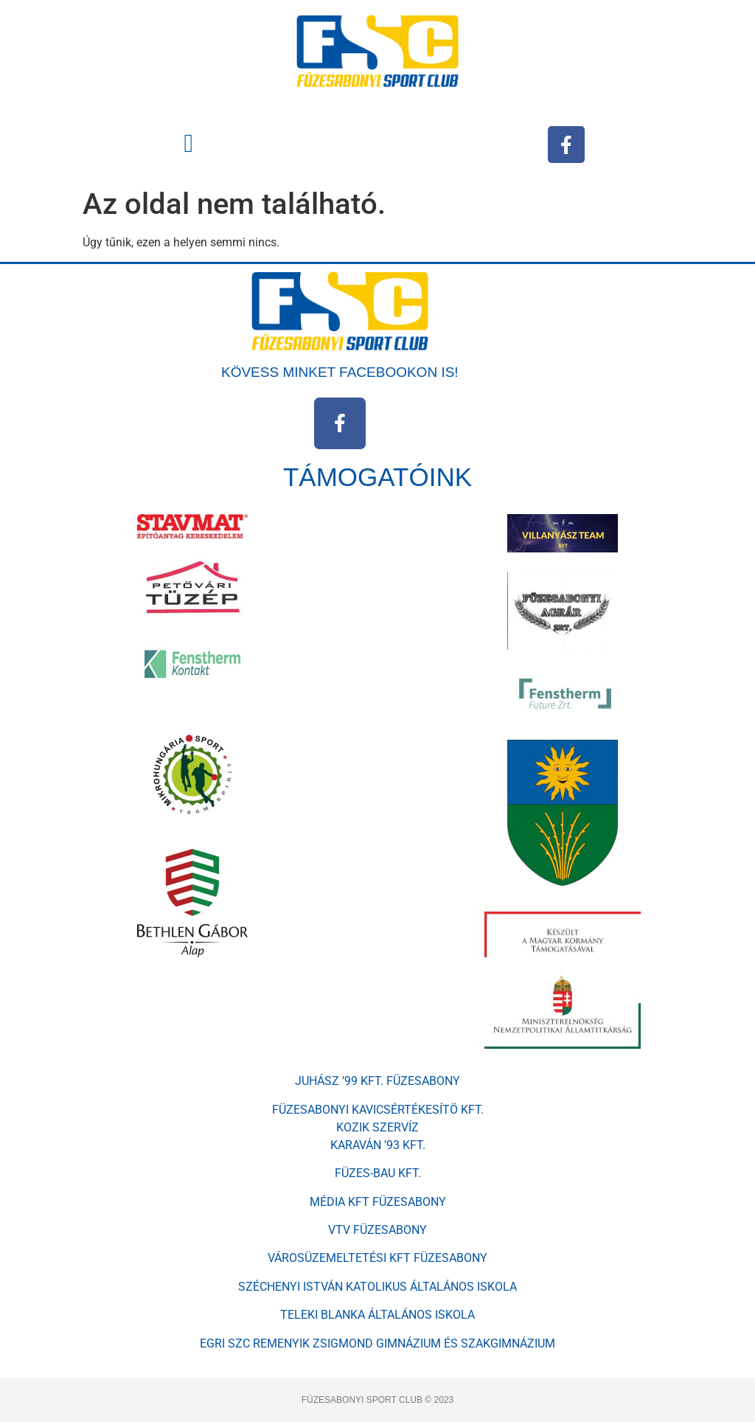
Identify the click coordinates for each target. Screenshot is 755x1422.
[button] (189, 143)
